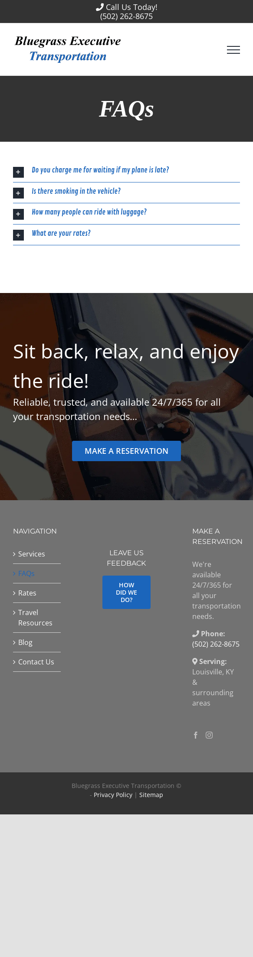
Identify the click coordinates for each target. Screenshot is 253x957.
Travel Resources (35, 618)
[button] (126, 171)
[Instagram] (209, 735)
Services (31, 554)
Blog (25, 642)
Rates (27, 593)
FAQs (26, 573)
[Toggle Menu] (233, 50)
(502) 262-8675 (126, 16)
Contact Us (36, 662)
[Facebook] (195, 735)
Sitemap (151, 795)
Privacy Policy (113, 795)
